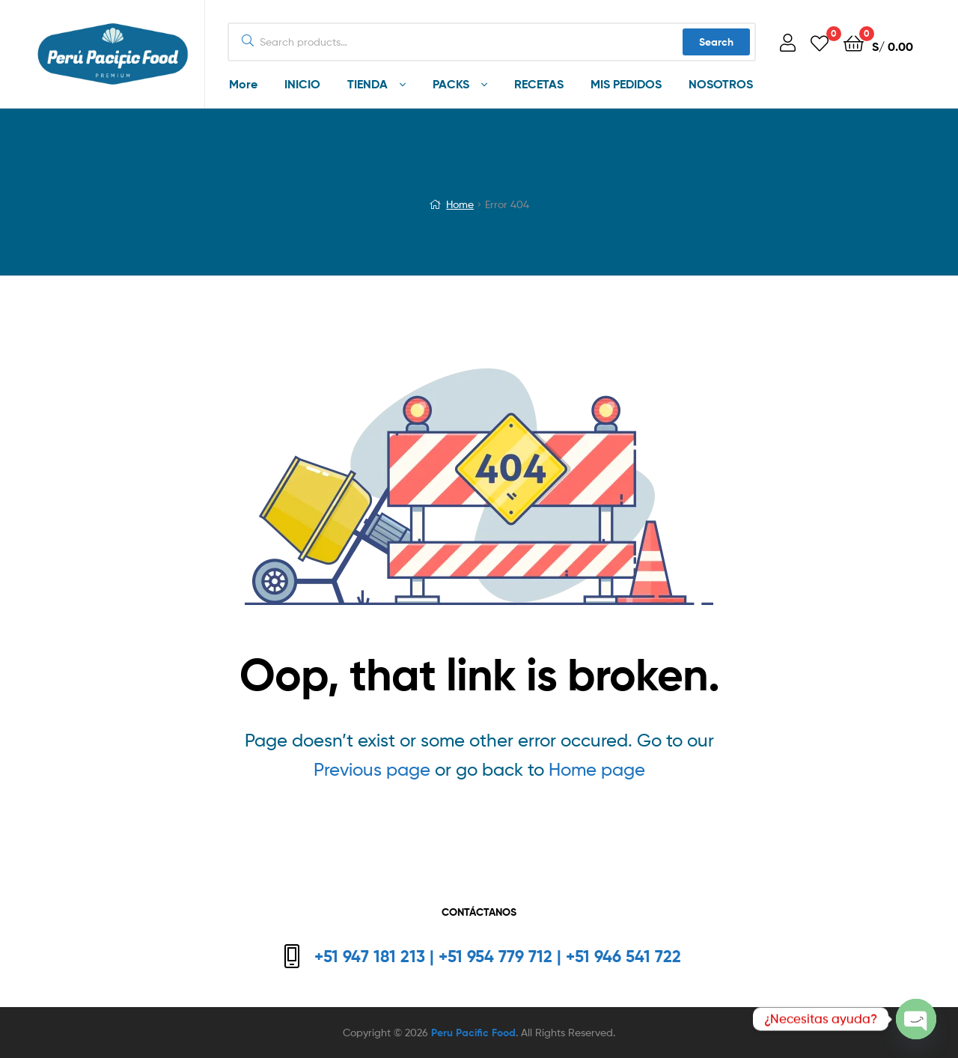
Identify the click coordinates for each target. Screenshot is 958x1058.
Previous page (372, 769)
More (243, 83)
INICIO (302, 83)
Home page (597, 769)
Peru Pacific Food (473, 1032)
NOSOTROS (721, 83)
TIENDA (367, 83)
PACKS (451, 83)
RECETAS (539, 83)
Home (460, 204)
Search (716, 42)
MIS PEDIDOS (626, 83)
